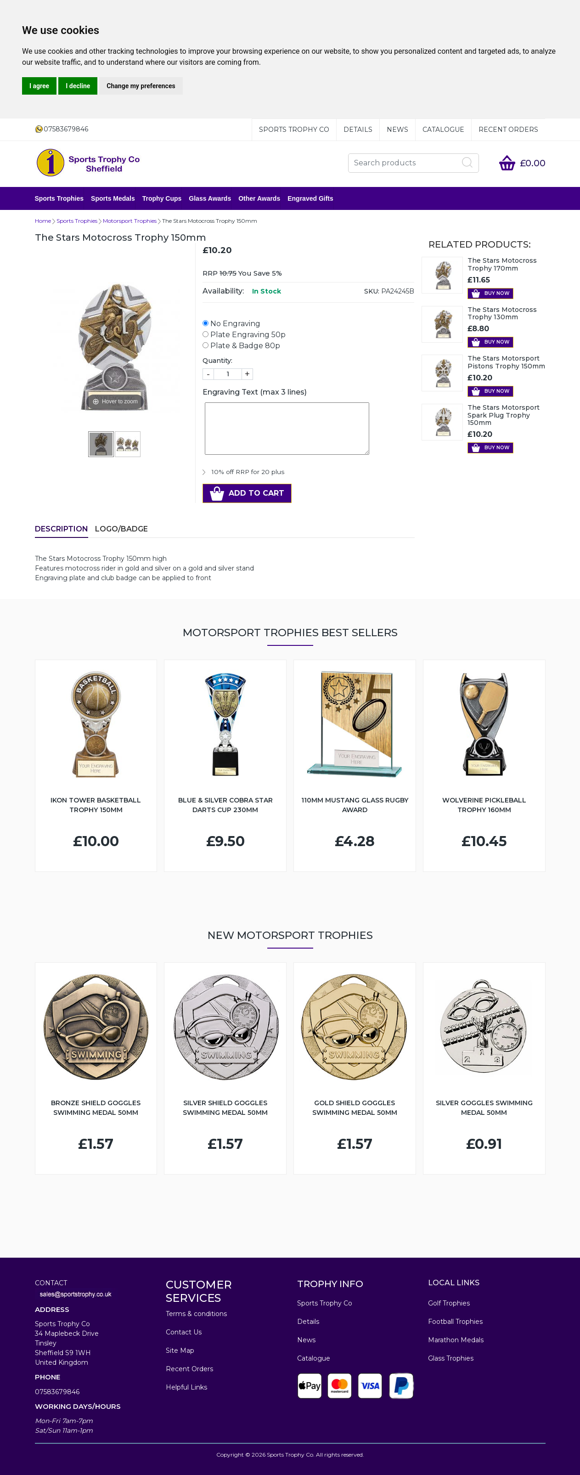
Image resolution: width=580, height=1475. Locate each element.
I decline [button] (78, 86)
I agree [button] (39, 86)
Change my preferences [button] (141, 86)
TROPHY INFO (330, 1283)
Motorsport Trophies (130, 220)
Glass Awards (210, 198)
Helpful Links (186, 1387)
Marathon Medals (456, 1340)
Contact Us (184, 1332)
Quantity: (217, 360)
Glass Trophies (450, 1358)
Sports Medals (113, 198)
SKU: (371, 291)
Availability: (223, 291)
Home (43, 220)
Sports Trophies (59, 198)
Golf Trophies (449, 1303)
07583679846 (57, 1392)
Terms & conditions (196, 1314)
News (397, 129)
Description (61, 529)
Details (357, 129)
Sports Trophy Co (294, 129)
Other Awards (259, 198)
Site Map (180, 1350)
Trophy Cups (162, 198)
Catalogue (443, 129)
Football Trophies (455, 1321)
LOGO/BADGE (121, 529)
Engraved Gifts (310, 198)
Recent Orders (508, 129)
